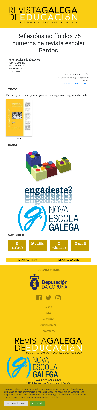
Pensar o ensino (17, 65)
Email (80, 243)
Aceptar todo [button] (37, 403)
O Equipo (48, 319)
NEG (48, 313)
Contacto (49, 331)
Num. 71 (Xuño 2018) (17, 62)
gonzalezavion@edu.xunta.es (75, 83)
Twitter (38, 243)
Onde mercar (48, 325)
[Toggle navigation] (84, 15)
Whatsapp (59, 246)
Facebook (17, 246)
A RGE (48, 307)
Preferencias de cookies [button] (16, 403)
